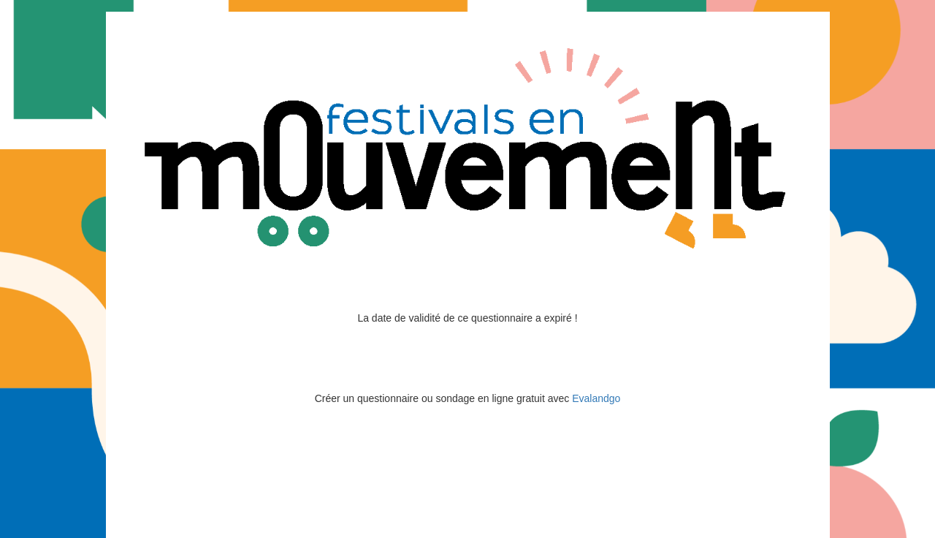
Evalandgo (596, 398)
